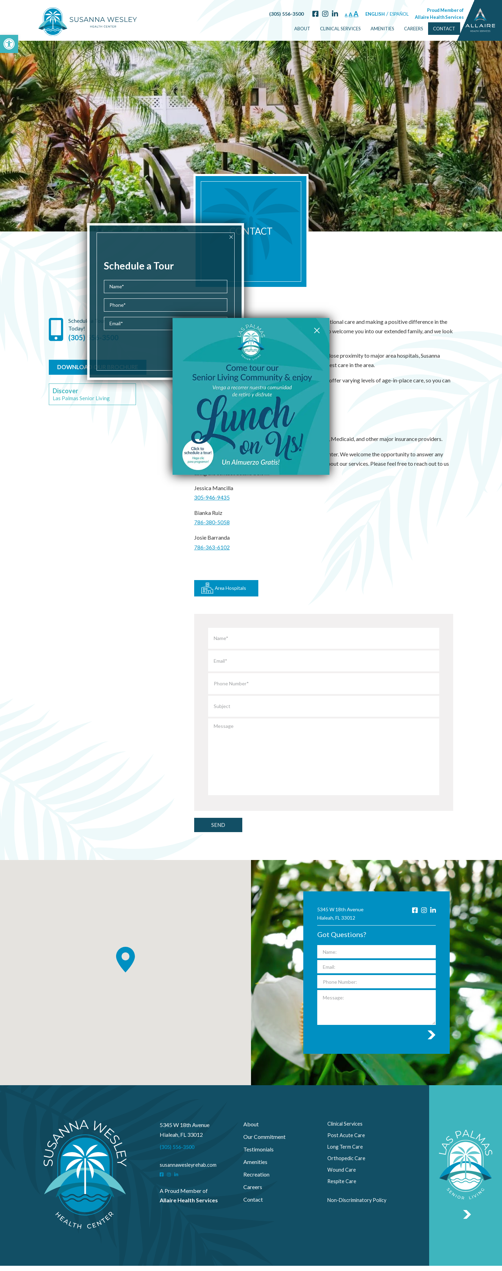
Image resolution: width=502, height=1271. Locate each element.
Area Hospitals (227, 589)
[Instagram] (307, 13)
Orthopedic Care (347, 1167)
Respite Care (342, 1192)
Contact (427, 28)
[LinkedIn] (317, 13)
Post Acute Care (346, 1142)
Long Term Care (346, 1154)
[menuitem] (285, 28)
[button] (9, 44)
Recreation (256, 1180)
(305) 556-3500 (268, 14)
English (357, 14)
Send (222, 828)
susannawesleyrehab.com (190, 1169)
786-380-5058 (212, 534)
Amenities (365, 28)
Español (381, 14)
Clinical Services (323, 28)
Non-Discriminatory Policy (359, 1205)
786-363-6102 (212, 559)
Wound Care (342, 1180)
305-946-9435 (212, 510)
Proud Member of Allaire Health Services (421, 13)
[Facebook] (298, 13)
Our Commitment (264, 1142)
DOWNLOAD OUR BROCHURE (98, 385)
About (285, 28)
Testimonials (258, 1154)
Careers (396, 28)
